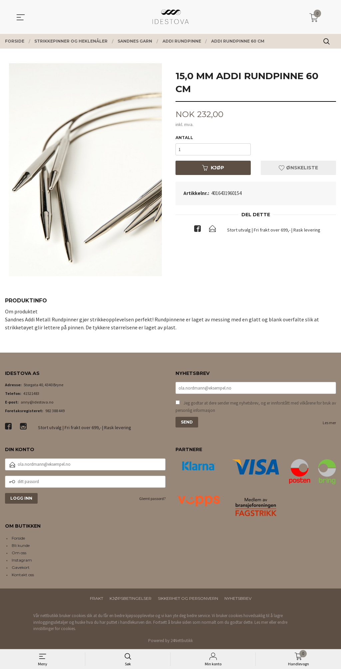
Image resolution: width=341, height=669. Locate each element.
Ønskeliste (298, 168)
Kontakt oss (23, 574)
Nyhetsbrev (237, 598)
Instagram (22, 560)
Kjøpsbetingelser (131, 598)
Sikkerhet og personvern (188, 598)
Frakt (96, 598)
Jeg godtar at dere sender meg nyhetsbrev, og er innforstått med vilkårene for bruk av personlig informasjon (255, 406)
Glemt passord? (152, 498)
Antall (184, 137)
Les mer (329, 422)
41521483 (31, 393)
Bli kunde (21, 545)
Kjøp (213, 168)
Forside (18, 538)
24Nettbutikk (181, 640)
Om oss (19, 552)
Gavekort (21, 567)
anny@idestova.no (37, 402)
